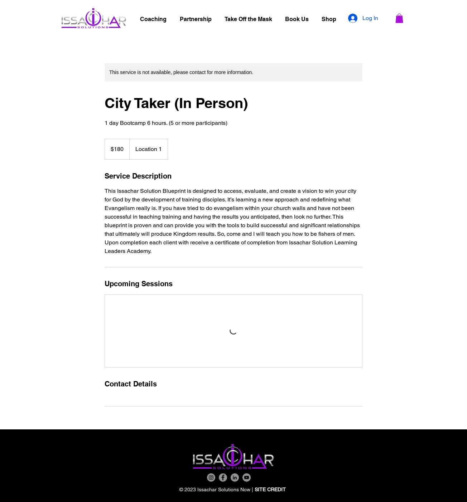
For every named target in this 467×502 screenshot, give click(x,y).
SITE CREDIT (271, 489)
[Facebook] (223, 477)
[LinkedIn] (235, 477)
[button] (399, 18)
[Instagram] (211, 477)
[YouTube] (246, 477)
